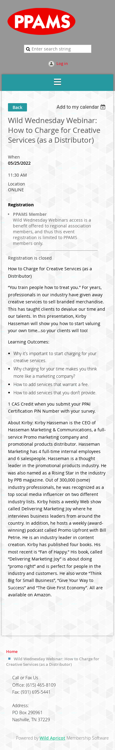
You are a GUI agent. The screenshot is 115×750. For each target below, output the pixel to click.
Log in (62, 63)
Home (11, 651)
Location (16, 184)
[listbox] (81, 107)
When (14, 157)
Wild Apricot (52, 738)
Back (17, 107)
